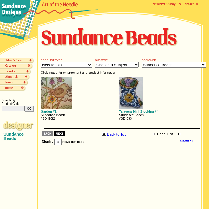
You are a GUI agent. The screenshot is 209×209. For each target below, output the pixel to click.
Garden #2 (49, 111)
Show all (186, 141)
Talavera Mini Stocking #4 (138, 111)
